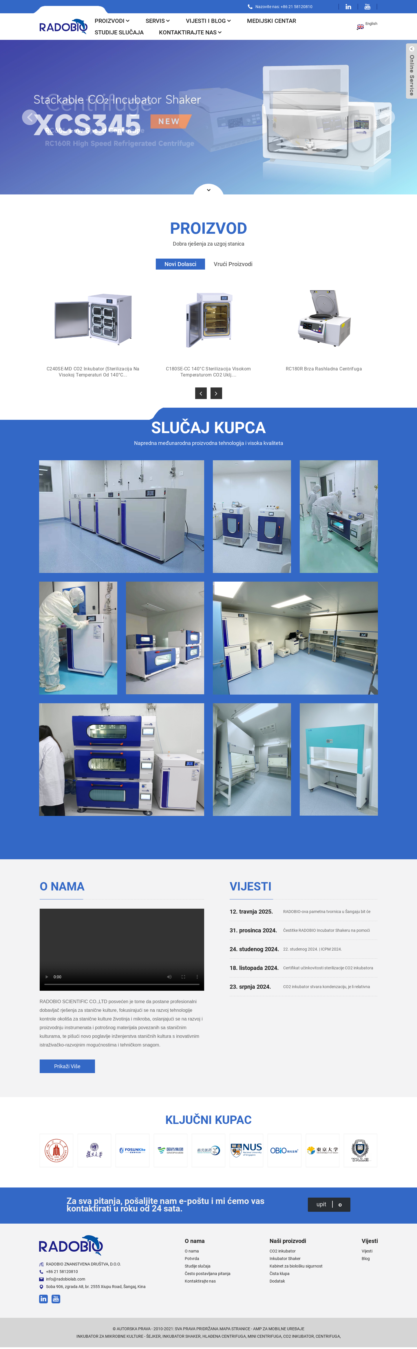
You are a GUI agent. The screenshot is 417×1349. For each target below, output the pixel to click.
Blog (366, 1260)
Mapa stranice (234, 1330)
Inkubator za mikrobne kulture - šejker (113, 1338)
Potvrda (190, 1260)
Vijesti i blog (210, 21)
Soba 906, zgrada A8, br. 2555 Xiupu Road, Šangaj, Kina (89, 1288)
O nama (190, 1252)
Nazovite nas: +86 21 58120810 (286, 6)
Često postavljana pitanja (204, 1275)
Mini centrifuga (268, 1338)
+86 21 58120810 (57, 1273)
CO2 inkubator (281, 1252)
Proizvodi (112, 21)
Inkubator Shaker (283, 1260)
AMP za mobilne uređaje (280, 1330)
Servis (158, 21)
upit (330, 1206)
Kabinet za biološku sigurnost (293, 1268)
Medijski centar (274, 21)
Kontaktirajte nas (192, 32)
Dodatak (276, 1283)
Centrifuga (335, 1338)
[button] (30, 117)
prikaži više (66, 1068)
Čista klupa (278, 1275)
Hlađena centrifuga (225, 1338)
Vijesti (367, 1252)
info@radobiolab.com (60, 1281)
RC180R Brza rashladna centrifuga (323, 368)
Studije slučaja (118, 32)
